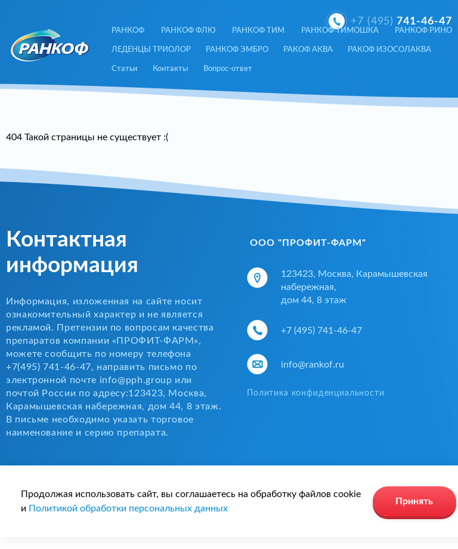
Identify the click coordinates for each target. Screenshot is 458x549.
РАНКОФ (128, 31)
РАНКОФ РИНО (423, 31)
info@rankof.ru (312, 364)
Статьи (125, 69)
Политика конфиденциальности (316, 393)
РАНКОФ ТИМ (258, 31)
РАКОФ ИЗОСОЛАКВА (389, 50)
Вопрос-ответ (227, 69)
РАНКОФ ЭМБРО (237, 50)
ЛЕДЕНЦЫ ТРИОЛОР (151, 50)
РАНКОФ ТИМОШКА (340, 31)
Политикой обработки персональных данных (128, 508)
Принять (414, 501)
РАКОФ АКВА (308, 50)
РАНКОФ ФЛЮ (188, 31)
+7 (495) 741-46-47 (321, 330)
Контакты (170, 69)
